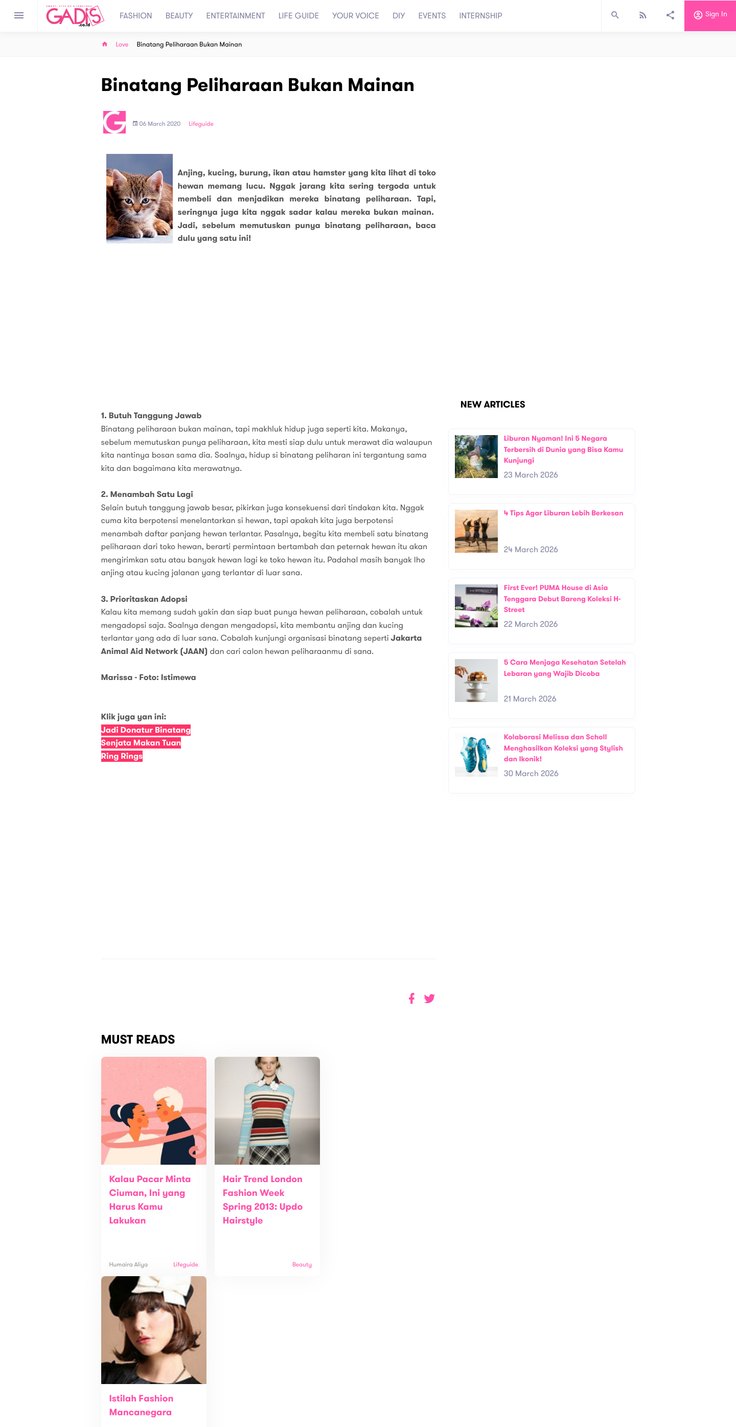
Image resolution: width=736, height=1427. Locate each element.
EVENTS (432, 15)
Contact (233, 1386)
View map (88, 1418)
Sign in (710, 16)
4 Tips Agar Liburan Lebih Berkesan (564, 513)
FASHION (136, 15)
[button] (429, 999)
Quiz (390, 1380)
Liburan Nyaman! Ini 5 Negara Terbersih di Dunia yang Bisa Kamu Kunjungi (564, 449)
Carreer (233, 1396)
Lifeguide (201, 124)
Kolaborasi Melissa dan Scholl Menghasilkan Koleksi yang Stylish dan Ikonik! (563, 748)
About (230, 1375)
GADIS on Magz (475, 1380)
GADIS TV (432, 1380)
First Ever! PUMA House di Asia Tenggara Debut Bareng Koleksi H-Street (562, 599)
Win (407, 1380)
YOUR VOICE (355, 15)
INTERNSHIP (480, 15)
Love (122, 44)
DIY (399, 15)
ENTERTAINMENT (235, 15)
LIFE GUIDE (299, 15)
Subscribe (619, 1343)
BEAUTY (179, 15)
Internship (236, 1407)
